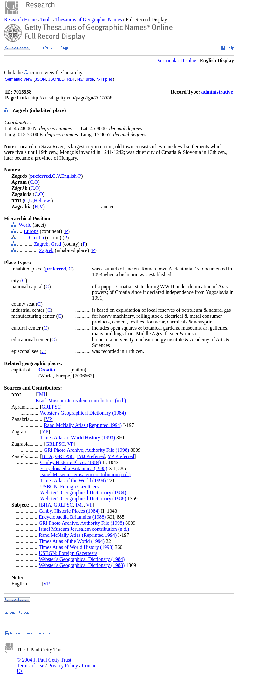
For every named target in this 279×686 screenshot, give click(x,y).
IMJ (41, 394)
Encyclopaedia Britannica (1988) (73, 468)
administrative (217, 92)
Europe (31, 231)
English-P (71, 176)
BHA (47, 456)
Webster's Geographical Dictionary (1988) (83, 498)
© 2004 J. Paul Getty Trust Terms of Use (44, 662)
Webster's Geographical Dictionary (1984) (83, 413)
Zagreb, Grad (47, 244)
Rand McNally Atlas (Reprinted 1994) (83, 425)
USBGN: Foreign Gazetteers (69, 486)
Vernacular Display (176, 60)
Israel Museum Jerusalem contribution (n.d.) (81, 400)
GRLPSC (51, 407)
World (25, 225)
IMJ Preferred (91, 456)
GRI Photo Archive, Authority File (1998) (86, 450)
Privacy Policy (63, 665)
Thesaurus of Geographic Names (88, 19)
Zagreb (46, 250)
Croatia (36, 237)
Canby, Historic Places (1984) (70, 462)
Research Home (21, 19)
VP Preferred (121, 456)
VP (48, 419)
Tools (46, 19)
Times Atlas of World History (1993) (77, 437)
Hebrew (42, 200)
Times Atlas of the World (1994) (73, 480)
